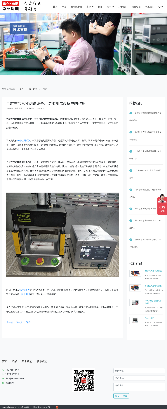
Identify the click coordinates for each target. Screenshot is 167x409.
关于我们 (122, 6)
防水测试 (25, 294)
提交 (117, 396)
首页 (55, 6)
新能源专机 (76, 6)
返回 (28, 322)
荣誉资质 (136, 6)
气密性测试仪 (23, 140)
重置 (125, 396)
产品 (64, 6)
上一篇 (9, 322)
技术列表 (33, 88)
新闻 (100, 6)
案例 (89, 6)
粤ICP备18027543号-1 (42, 407)
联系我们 (149, 6)
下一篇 (19, 322)
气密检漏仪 (24, 290)
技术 (109, 6)
